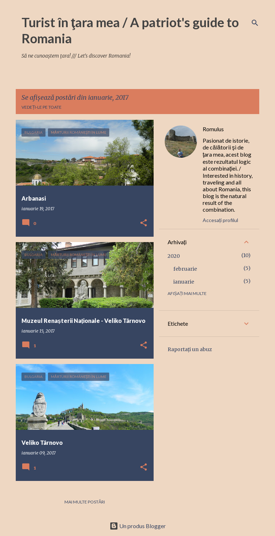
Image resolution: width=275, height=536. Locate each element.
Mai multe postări (84, 502)
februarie (185, 269)
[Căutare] (255, 22)
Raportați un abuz (190, 349)
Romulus (213, 129)
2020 (174, 256)
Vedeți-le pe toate (41, 107)
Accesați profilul (220, 220)
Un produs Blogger (138, 525)
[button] (143, 223)
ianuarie (183, 282)
